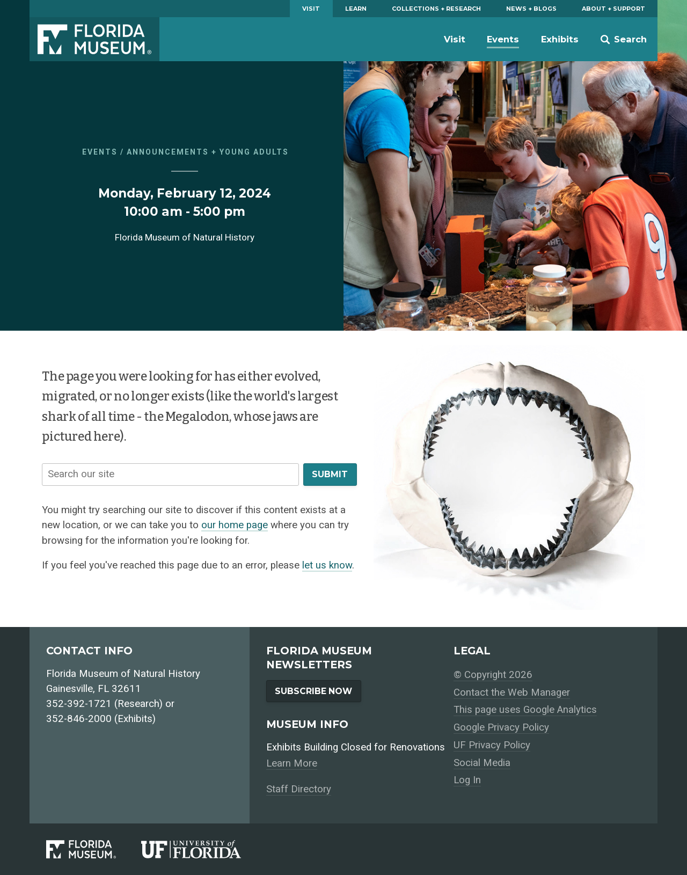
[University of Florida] (203, 849)
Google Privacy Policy (501, 727)
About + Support (613, 8)
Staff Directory (298, 789)
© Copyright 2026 (493, 675)
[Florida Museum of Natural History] (93, 849)
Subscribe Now (313, 691)
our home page (234, 525)
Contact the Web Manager (512, 692)
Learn (356, 8)
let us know (327, 565)
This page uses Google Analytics (525, 710)
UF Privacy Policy (492, 745)
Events (503, 39)
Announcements (168, 152)
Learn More (291, 763)
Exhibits (560, 39)
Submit (330, 474)
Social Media (482, 763)
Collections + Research (436, 8)
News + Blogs (531, 8)
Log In (467, 780)
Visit (311, 8)
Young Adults (254, 152)
